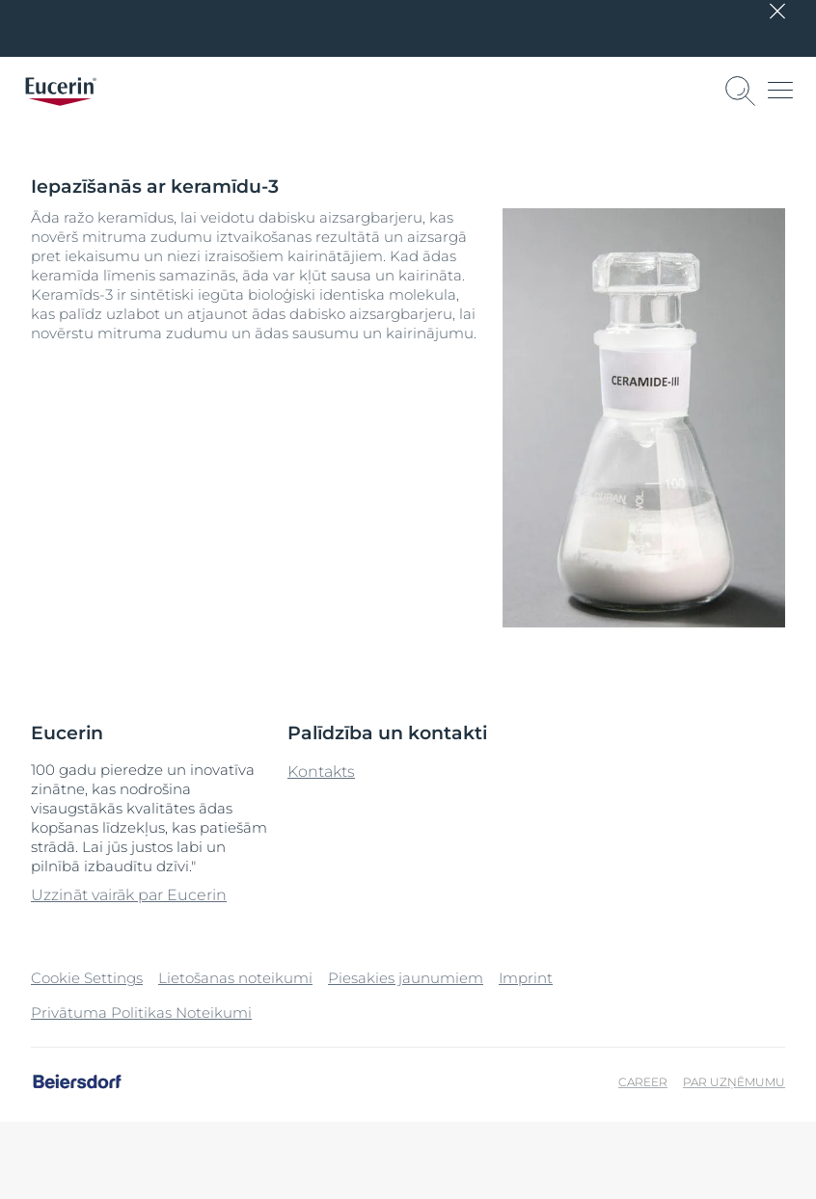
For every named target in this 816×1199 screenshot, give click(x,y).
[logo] (60, 91)
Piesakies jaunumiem (405, 978)
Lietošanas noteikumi (235, 978)
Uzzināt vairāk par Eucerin (129, 895)
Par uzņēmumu (734, 1082)
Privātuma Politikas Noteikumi (141, 1012)
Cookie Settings (87, 978)
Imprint (526, 978)
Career (642, 1082)
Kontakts (321, 771)
